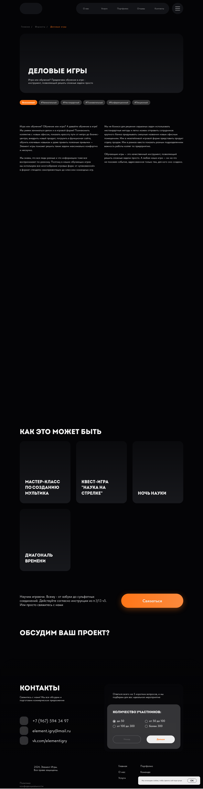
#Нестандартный (74, 102)
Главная (25, 27)
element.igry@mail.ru (51, 731)
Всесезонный (29, 102)
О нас (86, 8)
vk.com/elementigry (49, 741)
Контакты (159, 8)
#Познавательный (99, 102)
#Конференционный (125, 102)
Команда (145, 772)
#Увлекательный (51, 102)
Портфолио (122, 8)
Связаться (152, 601)
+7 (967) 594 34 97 (50, 721)
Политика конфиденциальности (31, 785)
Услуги (104, 8)
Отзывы (141, 8)
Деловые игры (58, 27)
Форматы (40, 27)
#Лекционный (148, 102)
